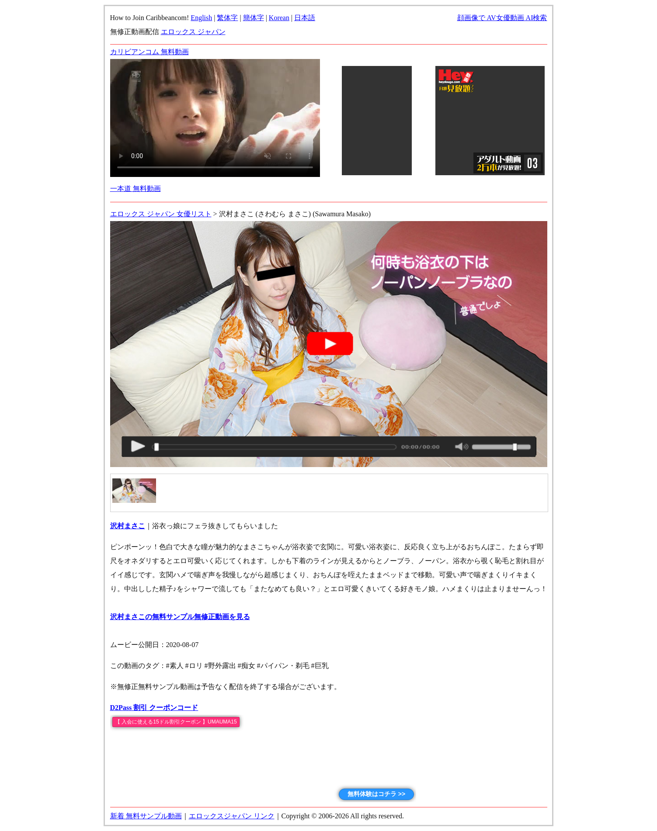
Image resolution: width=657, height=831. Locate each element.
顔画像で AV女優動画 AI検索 (502, 17)
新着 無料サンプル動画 (146, 816)
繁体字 (227, 17)
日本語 (304, 17)
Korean (279, 17)
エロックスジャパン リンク (232, 816)
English (201, 17)
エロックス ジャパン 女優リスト (161, 214)
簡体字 (253, 17)
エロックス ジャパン (193, 31)
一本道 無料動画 (135, 188)
